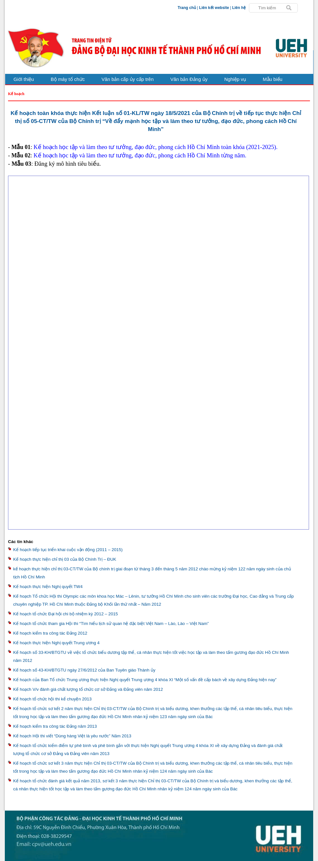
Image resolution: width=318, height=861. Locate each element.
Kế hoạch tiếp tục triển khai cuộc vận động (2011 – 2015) (68, 549)
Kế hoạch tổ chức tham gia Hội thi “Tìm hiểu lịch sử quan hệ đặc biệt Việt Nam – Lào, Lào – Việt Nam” (111, 623)
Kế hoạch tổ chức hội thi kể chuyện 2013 (52, 699)
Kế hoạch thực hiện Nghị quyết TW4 (48, 586)
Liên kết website (214, 7)
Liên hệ (239, 7)
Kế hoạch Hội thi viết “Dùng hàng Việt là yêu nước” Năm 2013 (72, 736)
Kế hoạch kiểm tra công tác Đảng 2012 (50, 633)
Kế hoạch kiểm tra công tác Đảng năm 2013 (55, 726)
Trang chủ (187, 7)
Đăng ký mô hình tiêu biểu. (67, 163)
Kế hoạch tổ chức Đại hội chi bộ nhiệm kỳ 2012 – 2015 (65, 613)
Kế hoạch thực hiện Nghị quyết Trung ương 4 (56, 642)
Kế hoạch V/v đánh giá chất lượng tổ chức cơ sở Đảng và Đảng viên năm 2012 (88, 689)
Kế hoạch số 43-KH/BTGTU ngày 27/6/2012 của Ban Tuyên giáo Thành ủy (84, 670)
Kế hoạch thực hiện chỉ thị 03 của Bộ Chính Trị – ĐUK (64, 559)
